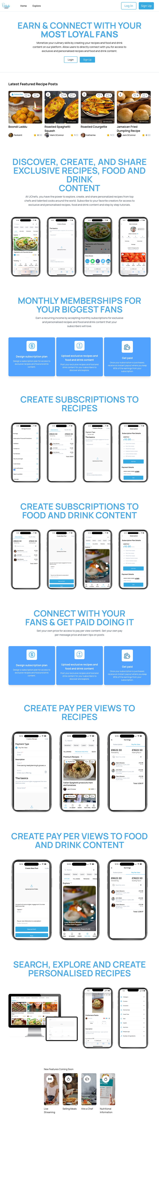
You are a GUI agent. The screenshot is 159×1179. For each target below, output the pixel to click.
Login (71, 59)
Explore (36, 5)
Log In (128, 6)
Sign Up (146, 6)
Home (23, 5)
